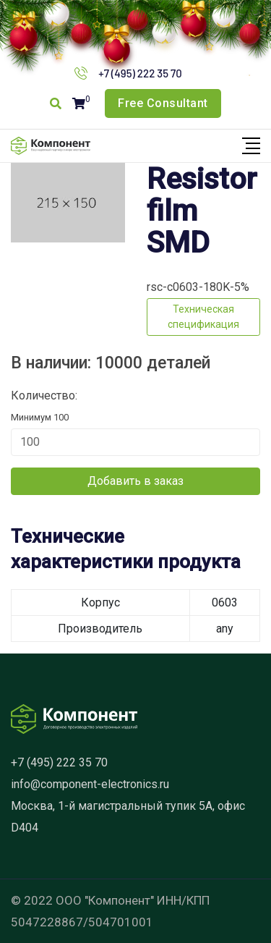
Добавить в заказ (135, 481)
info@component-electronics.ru (90, 784)
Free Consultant (163, 103)
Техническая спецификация (203, 316)
